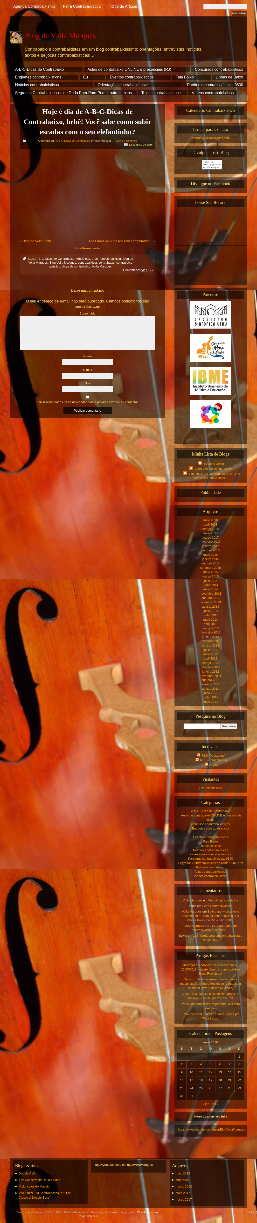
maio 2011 (210, 701)
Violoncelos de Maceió (34, 1186)
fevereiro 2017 (211, 541)
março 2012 (210, 663)
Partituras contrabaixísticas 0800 (215, 85)
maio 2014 (210, 589)
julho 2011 (210, 693)
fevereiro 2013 (211, 632)
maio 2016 (210, 554)
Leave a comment (126, 140)
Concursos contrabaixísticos (219, 69)
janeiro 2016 (210, 559)
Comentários (138, 270)
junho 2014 (210, 585)
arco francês (100, 258)
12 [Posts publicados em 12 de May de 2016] (210, 1072)
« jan (205, 1104)
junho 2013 (210, 615)
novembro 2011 (210, 676)
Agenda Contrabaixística (34, 6)
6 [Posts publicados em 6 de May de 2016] (220, 1064)
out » (215, 1104)
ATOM (210, 764)
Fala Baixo (184, 77)
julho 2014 (210, 581)
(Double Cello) (210, 463)
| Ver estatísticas (210, 788)
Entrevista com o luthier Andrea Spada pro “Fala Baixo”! (210, 1016)
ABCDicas (83, 258)
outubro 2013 (210, 598)
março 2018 (210, 529)
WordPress (143, 1212)
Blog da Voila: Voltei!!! (39, 241)
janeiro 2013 (210, 637)
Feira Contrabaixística (82, 6)
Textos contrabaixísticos (161, 93)
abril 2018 (210, 524)
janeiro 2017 (210, 546)
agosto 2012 (210, 645)
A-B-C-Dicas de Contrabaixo (39, 69)
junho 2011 (210, 697)
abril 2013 (210, 624)
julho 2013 (210, 611)
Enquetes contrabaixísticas (38, 77)
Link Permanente (87, 248)
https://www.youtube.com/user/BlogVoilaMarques (211, 1129)
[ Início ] (252, 1212)
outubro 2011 (210, 680)
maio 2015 (210, 572)
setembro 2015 (210, 567)
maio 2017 (210, 533)
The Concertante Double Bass (39, 1180)
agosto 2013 (210, 606)
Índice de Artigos (122, 6)
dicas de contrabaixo (76, 266)
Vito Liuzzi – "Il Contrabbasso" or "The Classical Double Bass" (45, 1195)
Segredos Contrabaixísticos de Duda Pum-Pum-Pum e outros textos (73, 93)
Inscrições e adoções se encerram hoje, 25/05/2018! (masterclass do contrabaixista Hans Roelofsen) (210, 969)
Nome (87, 356)
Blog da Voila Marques (60, 35)
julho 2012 (210, 650)
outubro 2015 (210, 563)
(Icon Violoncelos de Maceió (210, 468)
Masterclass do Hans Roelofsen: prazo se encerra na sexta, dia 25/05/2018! (210, 996)
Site (87, 383)
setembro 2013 (210, 602)
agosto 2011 (210, 688)
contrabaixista (87, 262)
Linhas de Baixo (229, 77)
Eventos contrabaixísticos (131, 77)
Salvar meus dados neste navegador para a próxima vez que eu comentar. (87, 402)
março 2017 (210, 537)
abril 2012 (210, 658)
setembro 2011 (210, 684)
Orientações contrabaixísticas (123, 85)
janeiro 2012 (210, 671)
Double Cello (27, 1173)
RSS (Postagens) (210, 755)
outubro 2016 (210, 550)
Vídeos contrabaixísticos (213, 93)
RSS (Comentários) (210, 760)
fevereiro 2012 (211, 667)
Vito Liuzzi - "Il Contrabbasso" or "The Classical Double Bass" (211, 475)
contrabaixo (107, 262)
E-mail (87, 370)
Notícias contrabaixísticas (37, 85)
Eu (85, 77)
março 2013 (210, 628)
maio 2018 (210, 520)
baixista (116, 258)
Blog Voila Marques (62, 262)
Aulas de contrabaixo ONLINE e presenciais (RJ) (129, 69)
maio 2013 (210, 619)
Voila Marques (101, 266)
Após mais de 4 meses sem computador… (120, 241)
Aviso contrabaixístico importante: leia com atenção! (210, 1006)
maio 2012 (210, 654)
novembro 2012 (210, 641)
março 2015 (210, 576)
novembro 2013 (210, 593)
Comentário (87, 313)
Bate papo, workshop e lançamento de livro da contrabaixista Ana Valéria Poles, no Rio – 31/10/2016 (210, 916)
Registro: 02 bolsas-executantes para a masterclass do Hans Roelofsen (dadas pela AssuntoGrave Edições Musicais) (210, 983)
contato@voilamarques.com (210, 138)
